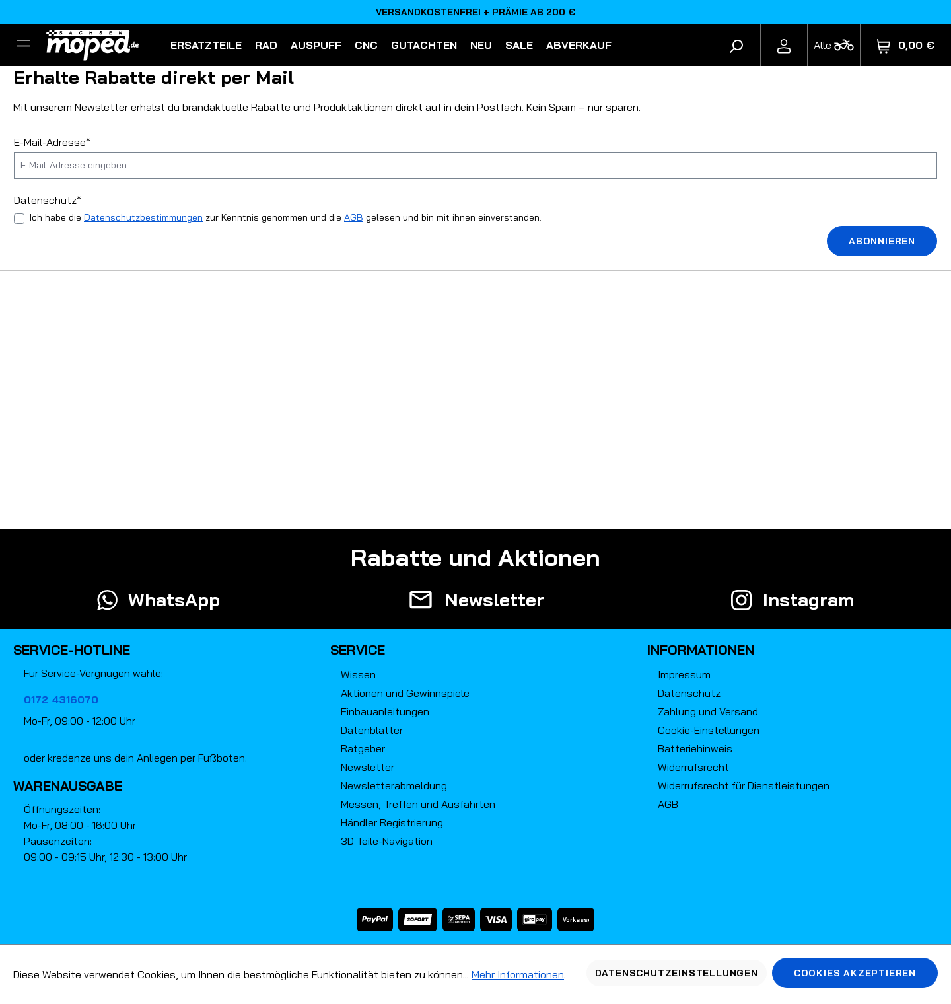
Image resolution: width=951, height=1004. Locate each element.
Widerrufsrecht (693, 766)
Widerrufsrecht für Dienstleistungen (743, 785)
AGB (353, 217)
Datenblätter (372, 729)
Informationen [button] (700, 649)
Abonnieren (882, 241)
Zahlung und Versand (708, 711)
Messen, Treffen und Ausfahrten (418, 803)
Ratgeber (363, 748)
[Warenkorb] (906, 45)
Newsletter (367, 766)
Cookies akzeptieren (855, 973)
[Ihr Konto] (784, 45)
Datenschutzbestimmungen (143, 217)
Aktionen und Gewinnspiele (405, 692)
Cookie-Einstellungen (708, 729)
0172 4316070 (61, 699)
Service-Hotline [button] (71, 649)
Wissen (358, 674)
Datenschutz (689, 692)
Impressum (684, 674)
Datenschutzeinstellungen (676, 973)
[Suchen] (735, 45)
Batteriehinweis (695, 748)
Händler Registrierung (392, 822)
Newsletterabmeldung (394, 785)
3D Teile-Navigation (387, 840)
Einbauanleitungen (385, 711)
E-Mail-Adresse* (52, 142)
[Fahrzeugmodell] (833, 45)
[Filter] (23, 45)
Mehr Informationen (518, 974)
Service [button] (357, 649)
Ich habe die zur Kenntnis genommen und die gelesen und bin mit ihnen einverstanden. (286, 217)
